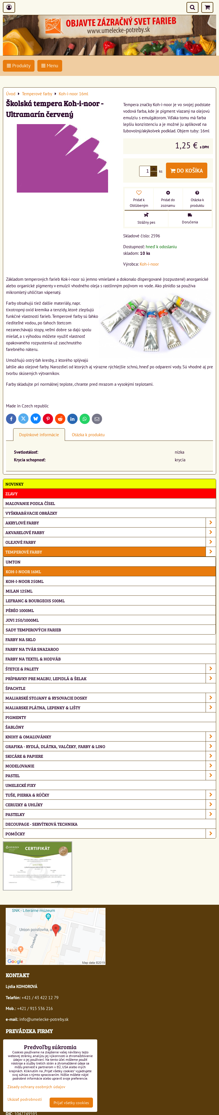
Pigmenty (15, 717)
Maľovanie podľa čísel (30, 503)
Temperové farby (110, 551)
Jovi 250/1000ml (22, 620)
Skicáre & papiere (110, 756)
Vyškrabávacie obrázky (31, 513)
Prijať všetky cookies (71, 1102)
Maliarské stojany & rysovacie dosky (110, 697)
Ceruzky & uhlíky (110, 804)
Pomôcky (110, 833)
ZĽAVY (11, 493)
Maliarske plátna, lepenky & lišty (110, 707)
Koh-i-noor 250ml (25, 581)
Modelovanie (110, 765)
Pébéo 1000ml (20, 610)
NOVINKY (14, 484)
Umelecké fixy (20, 785)
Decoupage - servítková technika (41, 824)
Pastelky (110, 814)
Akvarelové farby (110, 532)
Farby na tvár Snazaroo (32, 649)
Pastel (110, 775)
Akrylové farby (110, 522)
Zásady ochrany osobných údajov (36, 1086)
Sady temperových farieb (33, 630)
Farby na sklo (20, 639)
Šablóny (14, 727)
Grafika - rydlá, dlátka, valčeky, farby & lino (110, 746)
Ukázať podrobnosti (24, 1099)
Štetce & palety (110, 668)
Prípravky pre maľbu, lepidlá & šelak (110, 678)
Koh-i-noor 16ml (23, 571)
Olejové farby (110, 542)
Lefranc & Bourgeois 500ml (35, 600)
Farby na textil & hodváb (33, 659)
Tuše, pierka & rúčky (110, 794)
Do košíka (186, 170)
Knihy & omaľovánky (110, 736)
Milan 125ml (19, 591)
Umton (13, 562)
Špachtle (15, 688)
